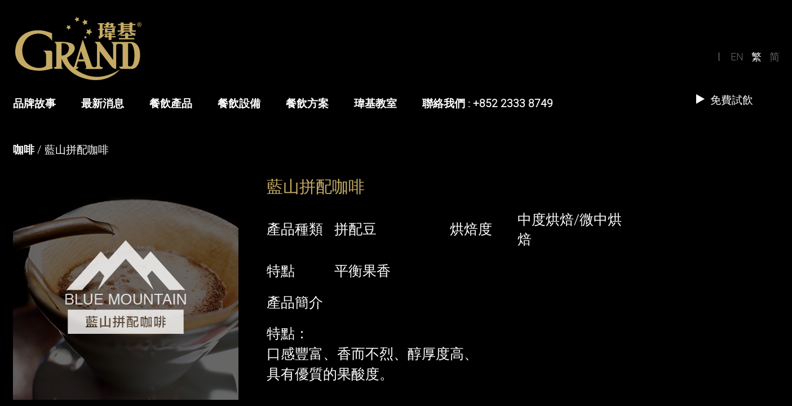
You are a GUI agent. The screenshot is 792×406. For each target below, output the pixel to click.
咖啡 (23, 149)
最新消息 (102, 103)
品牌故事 (34, 103)
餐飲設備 (239, 103)
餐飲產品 (170, 103)
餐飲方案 (307, 103)
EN (737, 56)
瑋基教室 (375, 103)
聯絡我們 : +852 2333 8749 (487, 103)
